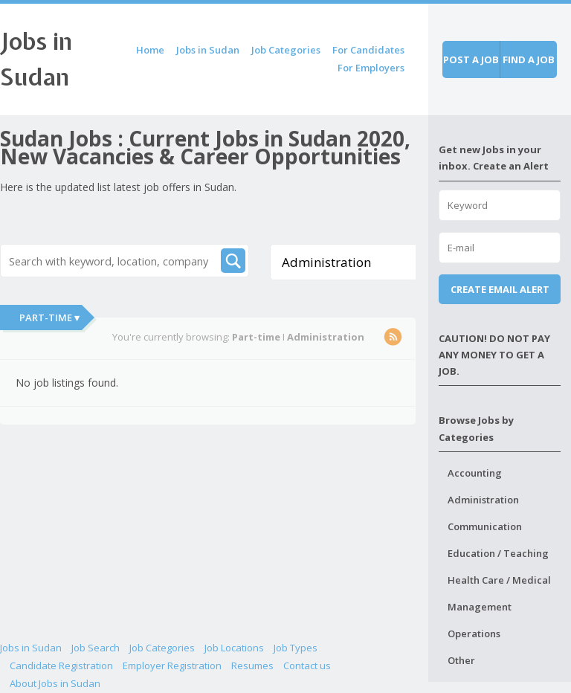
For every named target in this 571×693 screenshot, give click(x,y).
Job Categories (285, 50)
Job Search (95, 647)
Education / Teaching (498, 553)
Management (480, 606)
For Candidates (368, 50)
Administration (483, 499)
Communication (485, 526)
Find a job (529, 59)
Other (461, 660)
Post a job (471, 59)
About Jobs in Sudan (55, 683)
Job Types (295, 647)
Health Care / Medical (499, 580)
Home (150, 50)
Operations (474, 633)
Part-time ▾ (49, 317)
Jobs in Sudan (207, 50)
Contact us (307, 665)
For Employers (371, 67)
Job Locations (234, 647)
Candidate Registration (61, 665)
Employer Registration (172, 665)
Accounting (475, 473)
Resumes (252, 665)
